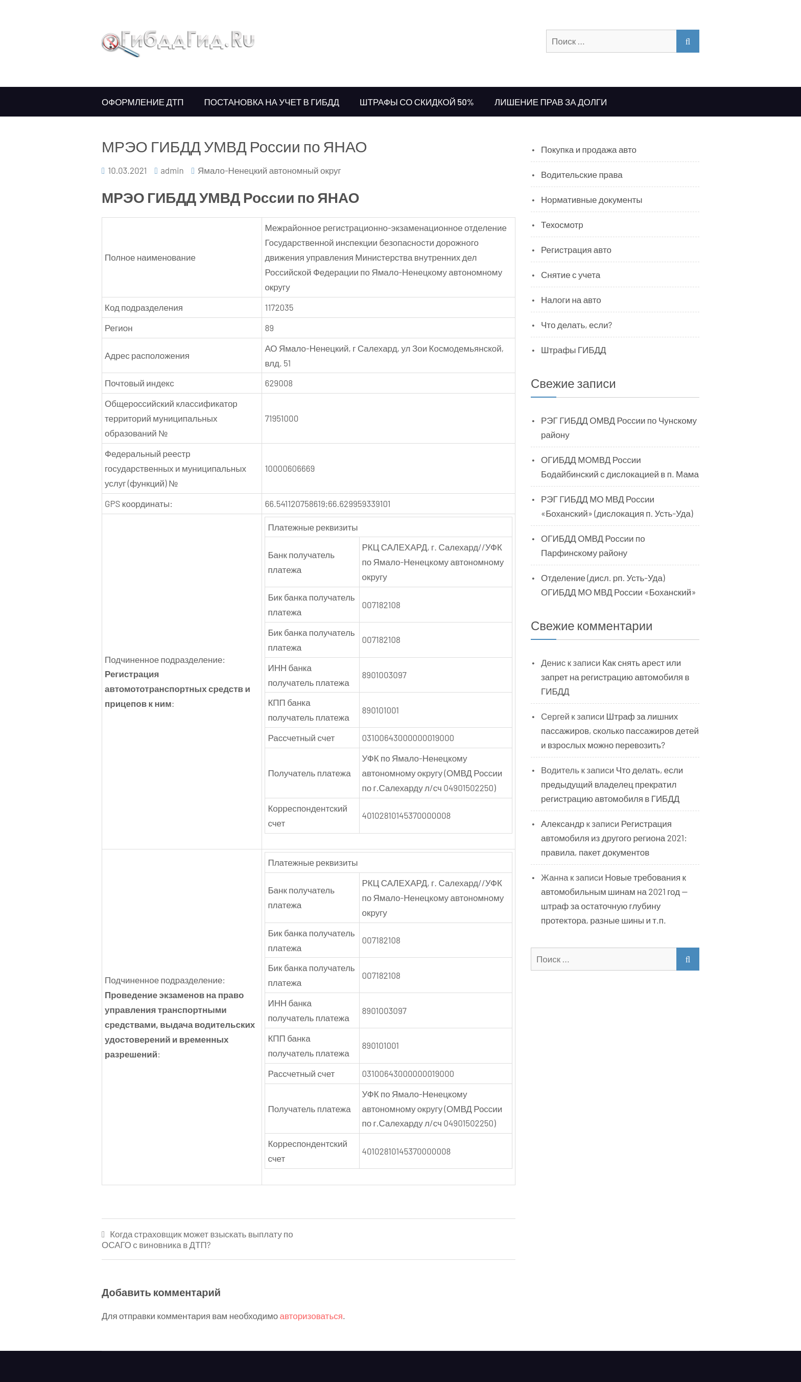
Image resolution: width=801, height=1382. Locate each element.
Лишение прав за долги (550, 102)
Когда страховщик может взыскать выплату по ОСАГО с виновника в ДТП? (197, 1239)
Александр (562, 823)
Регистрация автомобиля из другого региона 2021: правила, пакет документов (614, 837)
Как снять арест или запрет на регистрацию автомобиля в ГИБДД (615, 676)
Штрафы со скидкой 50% (417, 102)
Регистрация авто (576, 249)
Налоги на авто (571, 299)
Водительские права (582, 174)
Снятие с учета (570, 274)
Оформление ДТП (143, 102)
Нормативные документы (592, 199)
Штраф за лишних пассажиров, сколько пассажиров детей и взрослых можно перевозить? (620, 730)
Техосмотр (562, 224)
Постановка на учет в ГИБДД (271, 102)
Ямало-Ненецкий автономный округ (269, 170)
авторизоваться (311, 1315)
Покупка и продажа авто (589, 149)
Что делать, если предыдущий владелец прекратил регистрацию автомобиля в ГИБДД (612, 784)
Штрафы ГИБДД (573, 349)
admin (172, 170)
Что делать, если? (576, 324)
